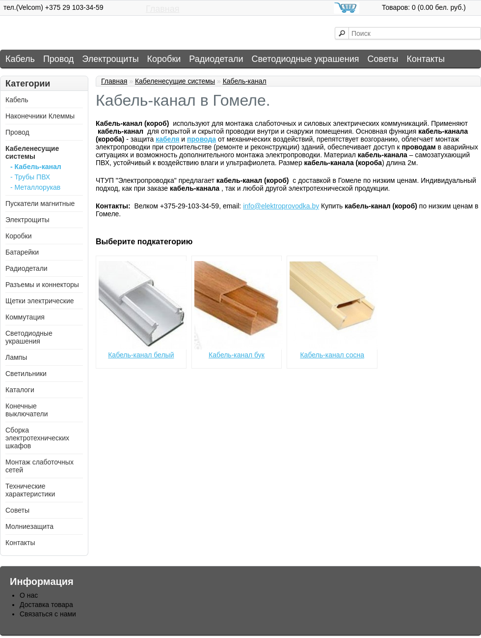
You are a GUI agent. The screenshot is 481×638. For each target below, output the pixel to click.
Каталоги (19, 390)
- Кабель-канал (35, 167)
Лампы (16, 357)
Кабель (20, 59)
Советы (383, 59)
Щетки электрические (39, 301)
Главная (163, 9)
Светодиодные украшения (305, 59)
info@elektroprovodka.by (281, 206)
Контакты (426, 59)
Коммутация (25, 317)
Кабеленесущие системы (32, 152)
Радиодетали (216, 59)
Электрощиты (110, 59)
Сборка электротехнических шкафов (37, 438)
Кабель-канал (245, 81)
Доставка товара (46, 605)
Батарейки (22, 252)
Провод (58, 59)
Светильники (26, 373)
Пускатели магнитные (40, 203)
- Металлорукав (35, 187)
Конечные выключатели (26, 410)
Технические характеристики (30, 490)
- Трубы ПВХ (30, 177)
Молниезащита (29, 526)
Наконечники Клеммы (40, 116)
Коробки (164, 59)
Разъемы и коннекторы (42, 285)
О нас (29, 595)
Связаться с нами (48, 614)
